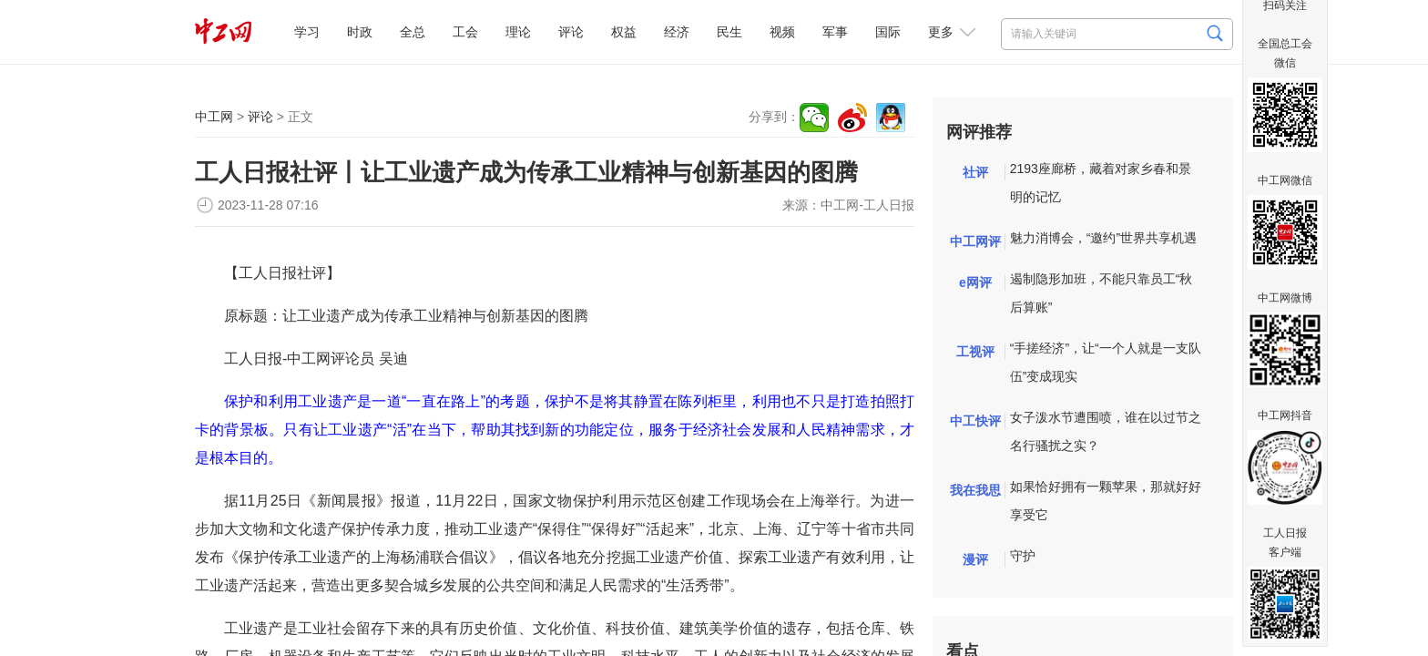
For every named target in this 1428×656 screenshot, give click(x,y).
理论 (518, 32)
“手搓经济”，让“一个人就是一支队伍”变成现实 (1105, 362)
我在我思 (975, 490)
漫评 (975, 559)
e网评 (975, 282)
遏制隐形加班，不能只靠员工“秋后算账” (1101, 293)
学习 (307, 32)
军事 (835, 32)
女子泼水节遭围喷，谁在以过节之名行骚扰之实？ (1105, 431)
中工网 (214, 116)
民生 (729, 32)
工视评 (975, 351)
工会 (465, 32)
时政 (359, 32)
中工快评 (975, 421)
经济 (676, 32)
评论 (571, 32)
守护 (1022, 555)
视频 (782, 32)
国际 (888, 32)
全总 (412, 32)
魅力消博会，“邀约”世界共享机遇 (1103, 238)
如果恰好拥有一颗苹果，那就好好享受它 (1105, 500)
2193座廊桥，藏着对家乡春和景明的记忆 (1100, 182)
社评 (975, 172)
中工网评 (975, 241)
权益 (624, 32)
